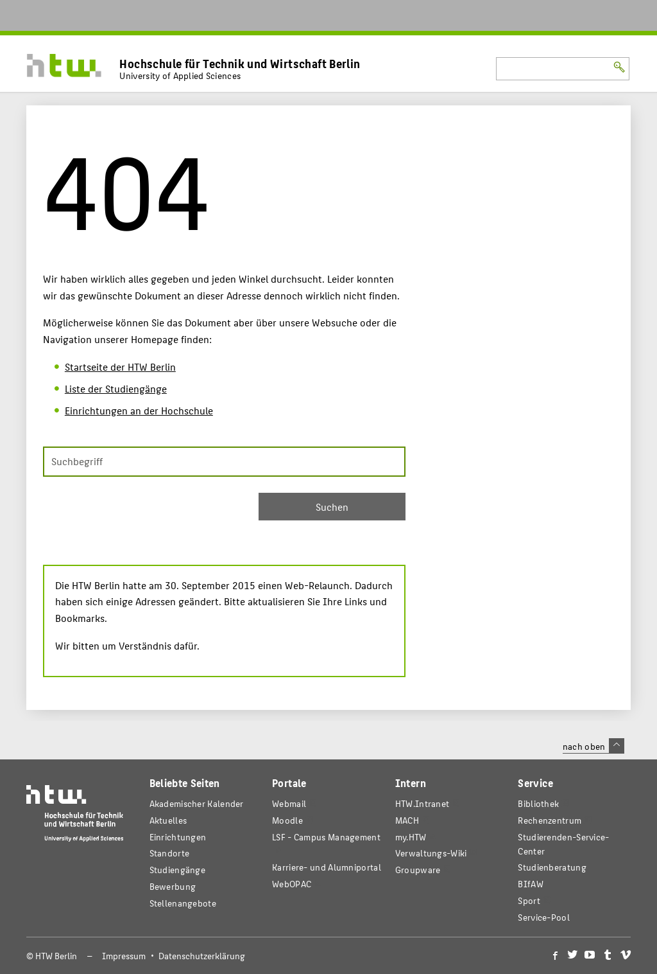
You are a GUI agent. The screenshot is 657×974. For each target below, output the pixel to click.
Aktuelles (168, 820)
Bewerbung (172, 886)
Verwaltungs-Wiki (431, 853)
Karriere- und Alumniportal (326, 867)
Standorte (169, 853)
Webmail (289, 803)
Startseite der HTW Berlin (120, 367)
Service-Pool (544, 917)
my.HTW (411, 837)
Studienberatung (552, 867)
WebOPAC (291, 883)
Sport (529, 900)
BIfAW (530, 883)
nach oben (593, 746)
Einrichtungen (178, 837)
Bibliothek (538, 803)
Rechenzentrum (549, 820)
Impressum (124, 955)
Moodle (287, 820)
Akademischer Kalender (196, 803)
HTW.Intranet (422, 803)
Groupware (418, 869)
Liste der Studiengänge (116, 388)
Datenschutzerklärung (201, 955)
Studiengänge (177, 869)
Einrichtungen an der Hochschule (139, 410)
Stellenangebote (182, 903)
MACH (407, 820)
